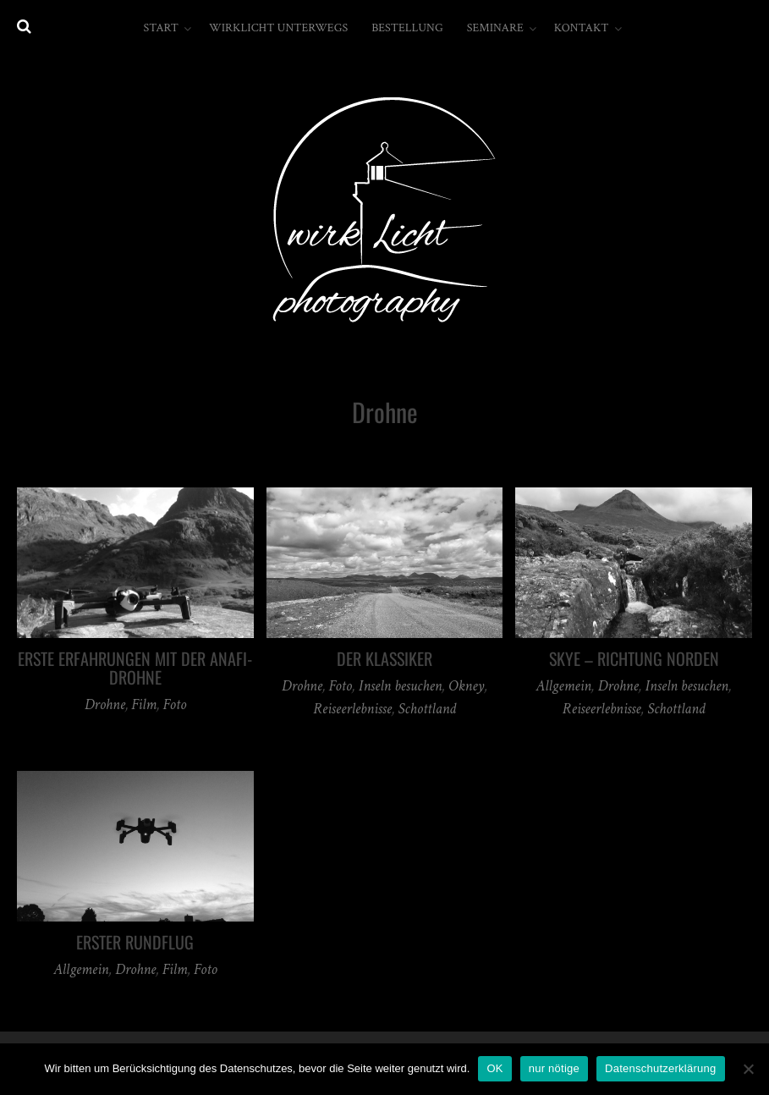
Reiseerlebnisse (352, 708)
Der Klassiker (384, 658)
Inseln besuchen (400, 686)
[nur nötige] (747, 1068)
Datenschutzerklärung (660, 1068)
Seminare (495, 28)
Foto (174, 704)
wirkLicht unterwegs (278, 28)
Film (144, 704)
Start (160, 28)
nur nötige (554, 1068)
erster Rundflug (135, 942)
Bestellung (407, 28)
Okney (466, 686)
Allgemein (563, 686)
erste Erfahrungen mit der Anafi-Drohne (135, 668)
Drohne (105, 704)
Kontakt (581, 28)
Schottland (427, 708)
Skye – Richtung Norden (634, 658)
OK (494, 1068)
